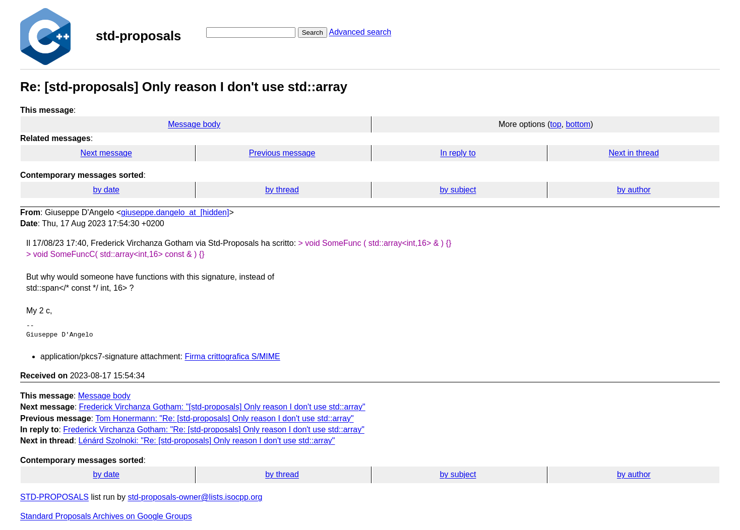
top (555, 124)
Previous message (282, 153)
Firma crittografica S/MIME (232, 356)
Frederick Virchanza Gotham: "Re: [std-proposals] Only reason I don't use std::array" (213, 429)
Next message (106, 153)
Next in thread (633, 153)
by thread (282, 189)
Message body (194, 124)
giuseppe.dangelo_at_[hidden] (175, 212)
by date (106, 189)
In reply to (457, 153)
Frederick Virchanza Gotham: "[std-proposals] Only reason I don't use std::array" (222, 407)
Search (312, 32)
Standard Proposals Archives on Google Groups (106, 516)
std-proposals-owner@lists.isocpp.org (195, 497)
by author (634, 189)
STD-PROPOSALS (54, 497)
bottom (578, 124)
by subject (458, 189)
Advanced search (360, 32)
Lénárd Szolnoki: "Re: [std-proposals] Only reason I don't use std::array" (207, 440)
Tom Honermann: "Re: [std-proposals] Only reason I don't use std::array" (224, 418)
